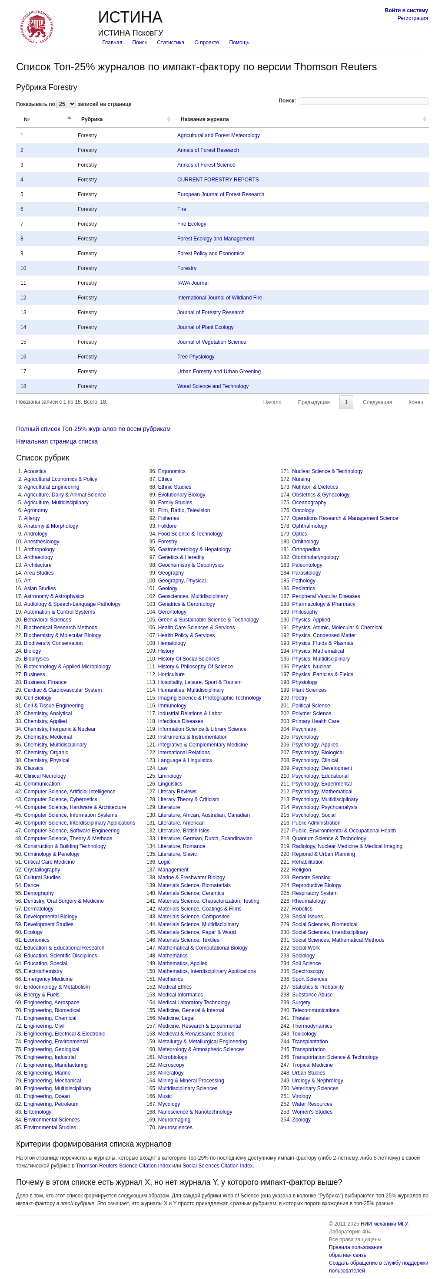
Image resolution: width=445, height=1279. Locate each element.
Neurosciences (175, 1127)
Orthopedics (306, 549)
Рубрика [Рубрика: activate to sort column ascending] (92, 119)
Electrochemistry (43, 971)
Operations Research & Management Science (345, 518)
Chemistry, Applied (45, 721)
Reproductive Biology (316, 885)
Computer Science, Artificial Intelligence (70, 792)
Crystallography (42, 870)
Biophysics (36, 659)
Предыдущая (314, 402)
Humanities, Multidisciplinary (191, 690)
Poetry (299, 698)
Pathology (303, 581)
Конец (415, 402)
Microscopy (171, 1065)
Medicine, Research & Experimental (199, 1026)
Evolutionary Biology (182, 495)
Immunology (172, 706)
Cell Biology (37, 698)
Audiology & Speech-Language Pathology (72, 604)
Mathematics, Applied (183, 963)
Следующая (377, 402)
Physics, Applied (311, 620)
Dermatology (38, 909)
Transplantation (310, 1042)
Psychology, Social (313, 815)
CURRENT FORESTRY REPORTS (218, 180)
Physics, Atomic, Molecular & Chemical (337, 628)
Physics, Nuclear (311, 667)
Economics (37, 940)
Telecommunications (315, 1010)
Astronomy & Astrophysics (54, 596)
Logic (164, 862)
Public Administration (316, 823)
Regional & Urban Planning (323, 854)
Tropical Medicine (312, 1065)
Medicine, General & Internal (191, 1010)
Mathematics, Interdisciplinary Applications (207, 971)
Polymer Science (311, 713)
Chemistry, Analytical (48, 713)
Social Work (306, 948)
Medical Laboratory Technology (194, 1003)
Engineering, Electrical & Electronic (64, 1034)
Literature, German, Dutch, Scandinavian (205, 838)
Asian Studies (40, 588)
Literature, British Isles (184, 831)
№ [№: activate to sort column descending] (27, 119)
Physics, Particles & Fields (322, 674)
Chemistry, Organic (46, 753)
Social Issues (307, 917)
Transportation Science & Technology (335, 1057)
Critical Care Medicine (49, 862)
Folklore (167, 526)
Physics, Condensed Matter (324, 635)
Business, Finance (45, 682)
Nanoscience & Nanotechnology (195, 1112)
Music (165, 1096)
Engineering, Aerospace (51, 1003)
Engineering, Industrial (50, 1057)
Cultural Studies (42, 878)
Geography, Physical (182, 581)
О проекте (207, 42)
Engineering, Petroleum (51, 1104)
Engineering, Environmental (56, 1042)
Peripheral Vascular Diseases (326, 596)
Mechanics (170, 979)
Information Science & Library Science (202, 729)
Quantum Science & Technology (329, 838)
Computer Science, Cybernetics (60, 799)
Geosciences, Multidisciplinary (193, 596)
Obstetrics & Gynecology (320, 495)
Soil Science (306, 963)
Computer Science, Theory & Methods (68, 838)
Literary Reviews (177, 792)
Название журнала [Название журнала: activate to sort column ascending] (205, 119)
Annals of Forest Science (206, 165)
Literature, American (181, 823)
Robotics (302, 909)
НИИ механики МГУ (384, 1224)
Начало (273, 402)
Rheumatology (308, 901)
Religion (301, 870)
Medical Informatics (180, 995)
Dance (31, 885)
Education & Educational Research (64, 948)
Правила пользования (355, 1247)
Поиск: (354, 101)
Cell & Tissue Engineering (53, 706)
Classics (33, 768)
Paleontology (307, 565)
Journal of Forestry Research (211, 312)
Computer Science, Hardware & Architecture (75, 807)
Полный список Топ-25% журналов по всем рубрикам (93, 428)
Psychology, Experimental (322, 784)
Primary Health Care (315, 721)
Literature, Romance (182, 846)
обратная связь (347, 1255)
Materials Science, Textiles (188, 940)
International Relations (184, 753)
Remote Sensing (311, 878)
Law (163, 768)
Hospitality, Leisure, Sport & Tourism (200, 682)
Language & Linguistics (185, 760)
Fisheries (168, 518)
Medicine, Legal (176, 1018)
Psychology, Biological (318, 753)
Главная (112, 42)
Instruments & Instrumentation (193, 737)
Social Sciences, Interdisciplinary (330, 932)
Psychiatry (304, 729)
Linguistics (170, 784)
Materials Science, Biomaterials (194, 885)
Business (34, 674)
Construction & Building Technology (65, 846)
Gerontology (172, 612)
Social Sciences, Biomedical (324, 924)
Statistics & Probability (318, 987)
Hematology (172, 643)
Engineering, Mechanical (52, 1081)
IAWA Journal (193, 283)
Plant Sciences (309, 690)
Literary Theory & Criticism (188, 799)
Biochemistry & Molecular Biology (62, 635)
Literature (169, 807)
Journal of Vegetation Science (211, 342)
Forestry (186, 268)
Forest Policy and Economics (211, 253)
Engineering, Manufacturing (56, 1065)
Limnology (170, 776)
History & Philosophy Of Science (195, 667)
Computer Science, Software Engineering (72, 831)
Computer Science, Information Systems (70, 815)
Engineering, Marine (47, 1073)
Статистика (170, 42)
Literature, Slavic (177, 854)
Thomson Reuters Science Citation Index (123, 1166)
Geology (168, 588)
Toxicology (304, 1034)
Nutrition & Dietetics (315, 487)
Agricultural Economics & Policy (60, 479)
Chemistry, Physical (46, 760)
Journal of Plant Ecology (205, 327)
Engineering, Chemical (50, 1018)
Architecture (38, 565)
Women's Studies (312, 1112)
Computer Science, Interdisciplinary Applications (79, 823)
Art (27, 581)
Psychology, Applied (315, 745)
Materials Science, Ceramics (191, 893)
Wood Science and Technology (213, 386)
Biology (32, 651)
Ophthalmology (309, 526)
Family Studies (175, 503)
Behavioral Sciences (47, 620)
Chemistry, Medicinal (48, 737)
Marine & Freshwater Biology (191, 878)
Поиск (140, 42)
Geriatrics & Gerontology (186, 604)
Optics (299, 534)
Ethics (165, 479)
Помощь (239, 42)
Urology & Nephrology (317, 1081)
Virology (301, 1096)
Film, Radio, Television (184, 510)
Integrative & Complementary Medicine (203, 745)
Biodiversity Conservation (53, 643)
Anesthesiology (41, 542)
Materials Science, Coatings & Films (200, 909)
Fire (181, 209)
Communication (42, 784)
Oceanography (309, 503)
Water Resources (312, 1104)
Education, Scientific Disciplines (60, 956)
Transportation (308, 1049)
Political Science (311, 706)
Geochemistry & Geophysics (191, 565)
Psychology (305, 737)
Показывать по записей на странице (73, 104)
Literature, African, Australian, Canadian (204, 815)
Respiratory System (315, 893)
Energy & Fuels (42, 995)
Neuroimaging (174, 1120)
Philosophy (305, 612)
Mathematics (173, 956)
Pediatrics (303, 588)
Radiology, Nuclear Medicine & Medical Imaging (347, 846)
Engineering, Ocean (47, 1096)
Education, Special (45, 963)
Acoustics (35, 471)
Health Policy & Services (186, 635)
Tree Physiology (196, 357)
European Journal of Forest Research (220, 194)
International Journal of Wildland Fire (219, 298)
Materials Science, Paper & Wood (197, 932)
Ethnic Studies (175, 487)
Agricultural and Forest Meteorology (218, 135)
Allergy (32, 518)
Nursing (301, 479)
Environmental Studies (50, 1127)
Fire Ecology (191, 224)
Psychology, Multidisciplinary (325, 799)
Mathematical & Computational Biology (203, 948)
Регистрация (413, 18)
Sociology (303, 956)
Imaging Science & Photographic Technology (210, 698)
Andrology (35, 534)
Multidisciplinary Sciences (188, 1088)
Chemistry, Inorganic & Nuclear (60, 729)
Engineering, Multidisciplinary (57, 1088)
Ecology (33, 932)
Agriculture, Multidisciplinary (56, 503)
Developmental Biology (50, 917)
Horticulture (171, 674)
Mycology (169, 1104)
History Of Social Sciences (188, 659)
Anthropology (39, 549)
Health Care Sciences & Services (196, 628)
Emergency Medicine (48, 979)
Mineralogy (171, 1073)
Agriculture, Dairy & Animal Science (65, 495)
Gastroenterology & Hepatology (194, 549)
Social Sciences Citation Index (217, 1166)
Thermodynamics (312, 1026)
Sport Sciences (309, 979)
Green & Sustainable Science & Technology (208, 620)
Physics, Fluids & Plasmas (322, 643)
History (166, 651)
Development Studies (48, 924)
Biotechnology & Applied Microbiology (67, 667)
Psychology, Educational (320, 776)
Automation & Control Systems (59, 612)
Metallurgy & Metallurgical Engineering (202, 1042)
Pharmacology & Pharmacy (323, 604)
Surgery (301, 1003)
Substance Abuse (312, 995)
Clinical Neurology (45, 776)
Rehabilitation (308, 862)
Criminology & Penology (52, 854)
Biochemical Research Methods (60, 628)
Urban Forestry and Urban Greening (219, 371)
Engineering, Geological (51, 1049)
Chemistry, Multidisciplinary (55, 745)
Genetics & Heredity (181, 557)
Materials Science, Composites (194, 917)
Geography (171, 573)
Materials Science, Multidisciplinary (198, 924)
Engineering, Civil (44, 1026)
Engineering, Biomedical (52, 1010)
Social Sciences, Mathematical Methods (338, 940)
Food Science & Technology (190, 534)
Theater (301, 1018)
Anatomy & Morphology (51, 526)
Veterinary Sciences (315, 1088)
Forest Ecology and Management (215, 239)
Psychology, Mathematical (322, 792)
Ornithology (305, 542)
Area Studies (39, 573)
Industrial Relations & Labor (190, 713)
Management (173, 870)
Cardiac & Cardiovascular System (63, 690)
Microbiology (172, 1057)
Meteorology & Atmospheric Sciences (201, 1049)
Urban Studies (308, 1073)
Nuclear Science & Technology (327, 471)
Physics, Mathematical (318, 651)
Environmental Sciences (52, 1120)
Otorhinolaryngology (315, 557)
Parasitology (306, 573)
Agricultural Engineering (51, 487)
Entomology (37, 1112)
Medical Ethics (175, 987)
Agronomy (36, 510)
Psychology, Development (322, 768)
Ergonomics (172, 471)
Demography (39, 893)
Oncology (303, 510)
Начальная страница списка (57, 441)
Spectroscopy (308, 971)
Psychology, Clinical (315, 760)
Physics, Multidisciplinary (321, 659)
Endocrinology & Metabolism (57, 987)
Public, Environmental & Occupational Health (344, 831)
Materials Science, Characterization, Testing (208, 901)
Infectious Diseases (180, 721)
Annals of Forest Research (208, 150)
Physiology (304, 682)
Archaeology (38, 557)
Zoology (301, 1120)
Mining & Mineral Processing (191, 1081)
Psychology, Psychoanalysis (324, 807)
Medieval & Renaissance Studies (196, 1034)
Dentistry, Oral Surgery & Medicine (64, 901)
